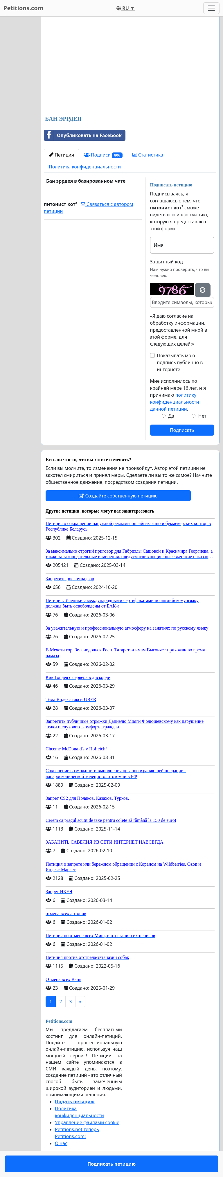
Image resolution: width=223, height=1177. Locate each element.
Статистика (147, 155)
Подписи (103, 155)
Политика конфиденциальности (85, 166)
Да (171, 416)
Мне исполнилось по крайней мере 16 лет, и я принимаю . (178, 395)
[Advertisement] (130, 66)
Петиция (61, 155)
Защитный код (166, 261)
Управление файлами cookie (87, 1122)
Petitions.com (23, 8)
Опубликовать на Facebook (83, 135)
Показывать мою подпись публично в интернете (180, 362)
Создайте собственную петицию (118, 496)
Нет (202, 416)
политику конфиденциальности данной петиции (174, 402)
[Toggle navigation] (211, 8)
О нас (61, 1143)
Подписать (182, 430)
